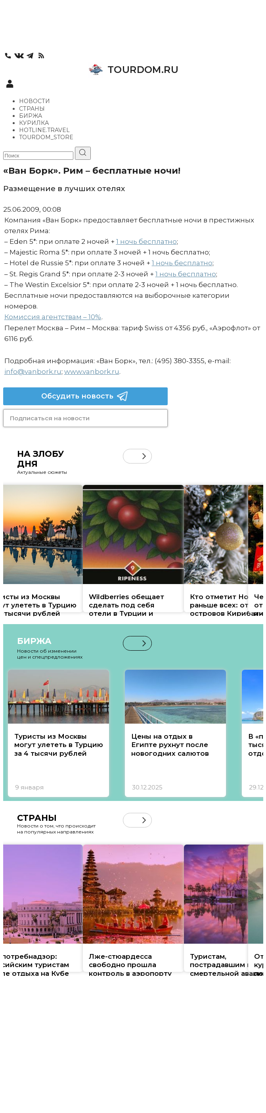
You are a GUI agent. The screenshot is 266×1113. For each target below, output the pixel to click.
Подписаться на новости (50, 418)
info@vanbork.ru (32, 371)
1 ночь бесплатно (146, 241)
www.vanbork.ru (91, 371)
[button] (144, 456)
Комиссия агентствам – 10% (52, 317)
